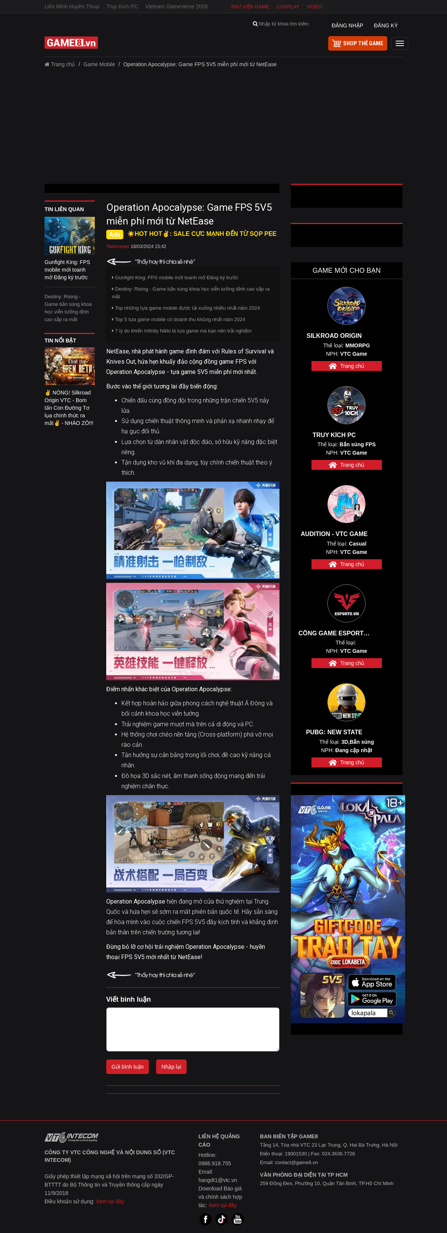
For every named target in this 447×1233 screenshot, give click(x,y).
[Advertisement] (223, 128)
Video (314, 7)
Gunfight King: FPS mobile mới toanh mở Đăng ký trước (175, 277)
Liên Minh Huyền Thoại (72, 6)
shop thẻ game (357, 43)
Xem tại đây (110, 1201)
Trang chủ (60, 64)
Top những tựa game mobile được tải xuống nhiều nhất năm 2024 (186, 308)
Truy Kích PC (122, 6)
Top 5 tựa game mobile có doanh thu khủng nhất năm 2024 (178, 319)
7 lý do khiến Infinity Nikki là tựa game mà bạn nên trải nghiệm (182, 331)
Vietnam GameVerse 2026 (176, 6)
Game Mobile (99, 64)
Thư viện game (250, 7)
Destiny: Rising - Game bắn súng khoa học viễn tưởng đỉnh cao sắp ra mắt (68, 308)
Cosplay (287, 7)
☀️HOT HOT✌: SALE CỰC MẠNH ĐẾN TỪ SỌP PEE (202, 234)
